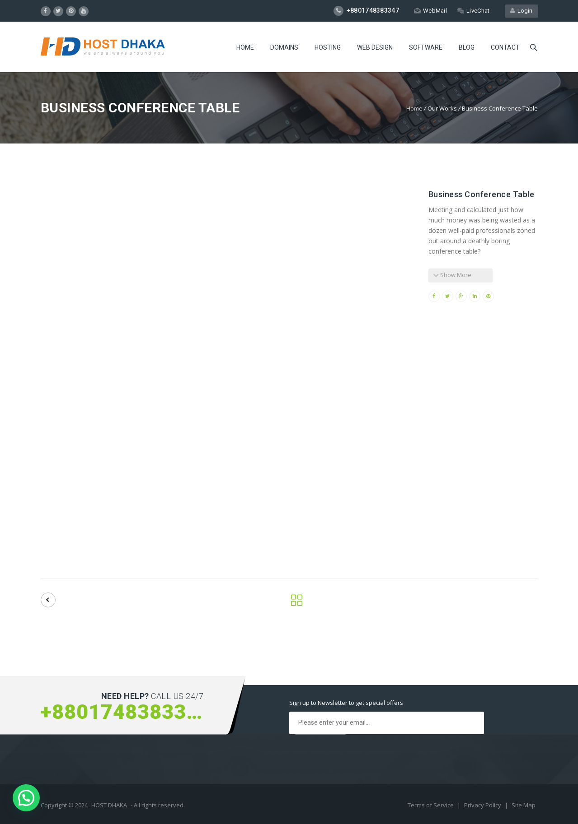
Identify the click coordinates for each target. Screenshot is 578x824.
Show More (452, 275)
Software (425, 47)
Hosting (328, 47)
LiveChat (473, 10)
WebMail (430, 10)
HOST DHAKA (109, 805)
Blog (467, 47)
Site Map (524, 805)
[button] (26, 797)
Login (521, 10)
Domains (284, 47)
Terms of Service (431, 805)
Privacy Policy (483, 805)
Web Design (375, 47)
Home (245, 47)
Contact (505, 47)
